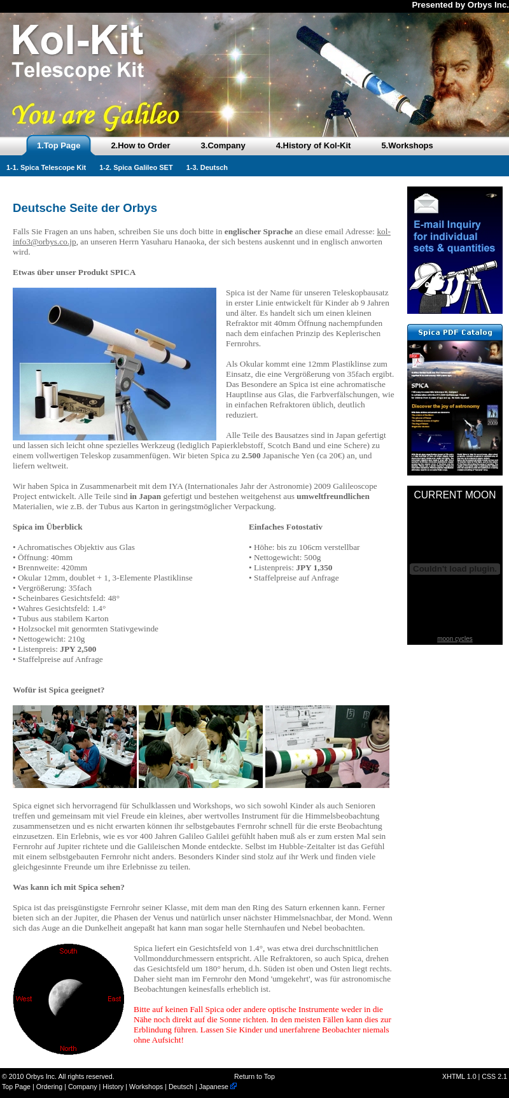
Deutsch (181, 1086)
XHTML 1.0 (459, 1076)
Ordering (49, 1086)
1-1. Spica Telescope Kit (46, 167)
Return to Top (254, 1076)
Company (82, 1086)
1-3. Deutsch (207, 167)
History (112, 1086)
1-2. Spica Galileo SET (136, 167)
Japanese (218, 1086)
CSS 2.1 (494, 1076)
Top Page (16, 1086)
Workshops (146, 1086)
